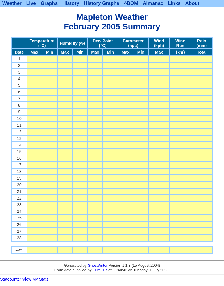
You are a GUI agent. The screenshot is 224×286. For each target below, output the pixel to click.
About (192, 3)
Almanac (153, 3)
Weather (12, 3)
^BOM (131, 3)
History (70, 3)
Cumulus (100, 270)
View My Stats (35, 279)
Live (31, 3)
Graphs (49, 3)
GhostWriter (98, 265)
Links (174, 3)
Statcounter (10, 279)
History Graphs (101, 3)
